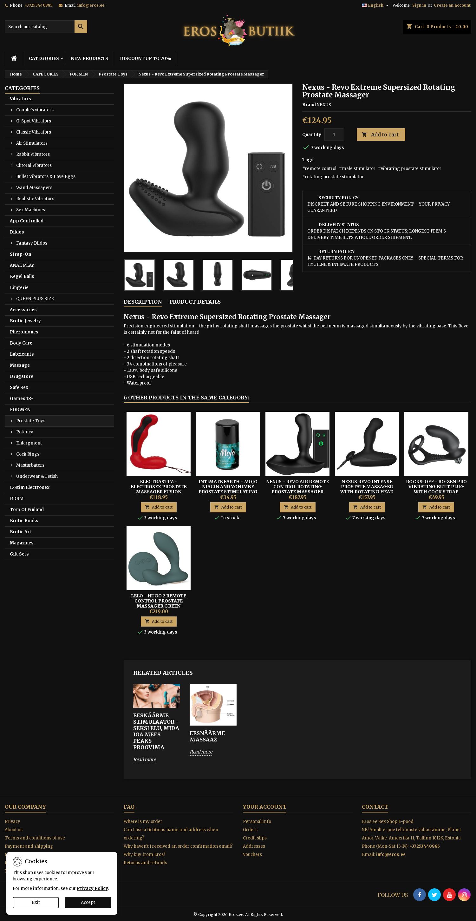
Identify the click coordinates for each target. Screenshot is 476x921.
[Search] (46, 26)
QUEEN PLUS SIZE (35, 298)
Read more (144, 759)
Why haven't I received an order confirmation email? (178, 846)
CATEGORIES (44, 58)
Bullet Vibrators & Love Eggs (45, 176)
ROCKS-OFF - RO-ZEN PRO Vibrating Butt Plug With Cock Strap (436, 487)
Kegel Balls (22, 276)
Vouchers (252, 854)
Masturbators (30, 465)
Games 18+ (22, 398)
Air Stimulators (32, 143)
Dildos (17, 232)
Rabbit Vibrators (33, 154)
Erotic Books (24, 520)
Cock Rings (27, 454)
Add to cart (380, 134)
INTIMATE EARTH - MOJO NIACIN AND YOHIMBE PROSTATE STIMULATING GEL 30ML (228, 489)
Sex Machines (30, 210)
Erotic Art (20, 532)
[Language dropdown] (376, 5)
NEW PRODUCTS (89, 58)
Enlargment (29, 443)
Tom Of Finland (27, 509)
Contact (375, 807)
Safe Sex (19, 387)
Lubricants (22, 354)
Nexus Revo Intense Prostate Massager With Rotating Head (367, 487)
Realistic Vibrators (35, 198)
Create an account (452, 5)
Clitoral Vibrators (34, 165)
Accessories (23, 309)
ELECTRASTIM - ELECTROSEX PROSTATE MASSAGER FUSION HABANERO (158, 489)
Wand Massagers (34, 187)
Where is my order (143, 821)
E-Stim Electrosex (29, 487)
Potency (24, 432)
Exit (36, 902)
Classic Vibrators (33, 132)
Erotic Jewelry (25, 321)
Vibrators (20, 99)
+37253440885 (38, 5)
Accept (88, 902)
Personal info (257, 821)
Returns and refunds (145, 862)
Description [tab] (143, 302)
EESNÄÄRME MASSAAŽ (207, 736)
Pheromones (24, 332)
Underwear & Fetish (37, 476)
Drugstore (21, 376)
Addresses (254, 846)
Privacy (12, 821)
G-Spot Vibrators (33, 121)
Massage (20, 365)
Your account (264, 807)
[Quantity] (333, 134)
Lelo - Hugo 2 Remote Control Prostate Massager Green (158, 601)
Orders (250, 829)
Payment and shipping (29, 846)
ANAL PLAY (22, 265)
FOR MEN (20, 409)
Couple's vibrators (35, 110)
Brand (309, 105)
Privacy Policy (92, 888)
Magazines (22, 543)
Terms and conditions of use (35, 838)
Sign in (419, 5)
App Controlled (26, 221)
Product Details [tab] (195, 302)
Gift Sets (19, 554)
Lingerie (19, 287)
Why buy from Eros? (145, 854)
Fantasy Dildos (31, 243)
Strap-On (20, 254)
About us (14, 829)
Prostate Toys (30, 421)
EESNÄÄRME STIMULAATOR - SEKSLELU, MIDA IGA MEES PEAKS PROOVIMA (156, 731)
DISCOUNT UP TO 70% (145, 58)
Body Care (21, 343)
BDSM (16, 498)
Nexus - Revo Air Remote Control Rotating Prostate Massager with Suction (297, 489)
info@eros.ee (90, 5)
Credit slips (255, 838)
